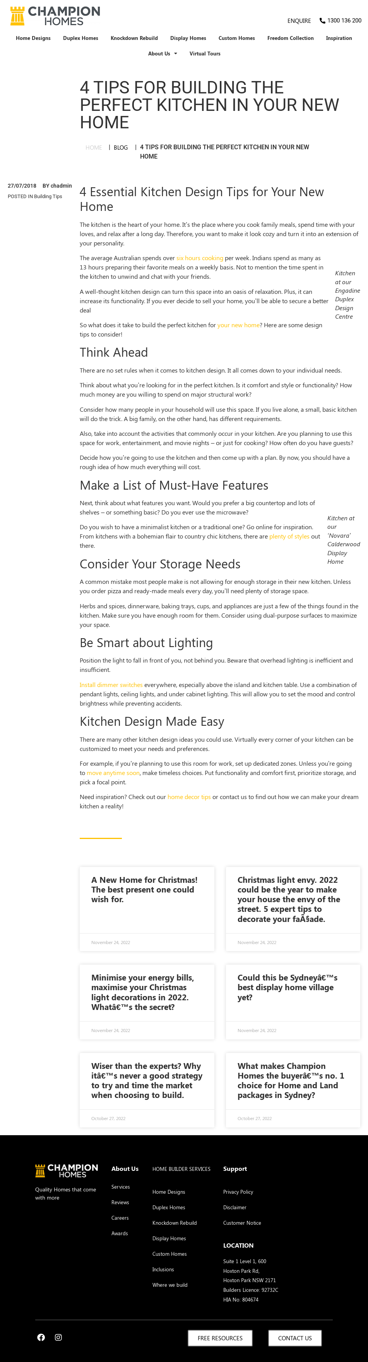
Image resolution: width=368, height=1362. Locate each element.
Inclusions (163, 1269)
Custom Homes (237, 38)
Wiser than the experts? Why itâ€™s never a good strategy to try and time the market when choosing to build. (146, 1080)
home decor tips (189, 796)
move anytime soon (113, 772)
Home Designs (33, 38)
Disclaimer (234, 1207)
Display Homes (188, 38)
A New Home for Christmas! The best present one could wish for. (144, 889)
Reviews (120, 1202)
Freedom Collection (290, 38)
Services (120, 1186)
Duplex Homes (80, 38)
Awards (119, 1233)
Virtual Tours (205, 53)
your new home (238, 325)
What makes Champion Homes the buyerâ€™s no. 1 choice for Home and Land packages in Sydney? (291, 1080)
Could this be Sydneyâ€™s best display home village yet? (288, 987)
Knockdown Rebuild (134, 38)
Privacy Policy (238, 1191)
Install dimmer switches (111, 684)
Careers (120, 1217)
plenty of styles (289, 536)
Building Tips (48, 196)
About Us (162, 53)
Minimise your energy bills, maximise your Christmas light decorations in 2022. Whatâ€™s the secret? (142, 992)
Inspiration (339, 38)
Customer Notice (242, 1222)
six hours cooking (199, 258)
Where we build (170, 1284)
